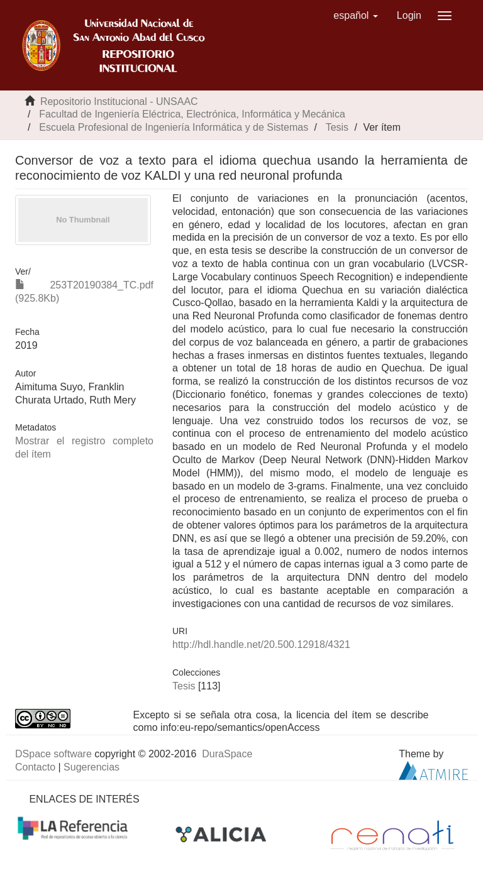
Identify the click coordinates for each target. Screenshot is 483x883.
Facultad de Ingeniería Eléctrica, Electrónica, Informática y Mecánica (192, 114)
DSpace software (53, 754)
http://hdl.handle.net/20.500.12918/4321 (261, 644)
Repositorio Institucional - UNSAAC (119, 101)
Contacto (35, 767)
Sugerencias (91, 767)
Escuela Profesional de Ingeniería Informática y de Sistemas (173, 127)
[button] (355, 15)
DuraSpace (227, 754)
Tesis (337, 127)
